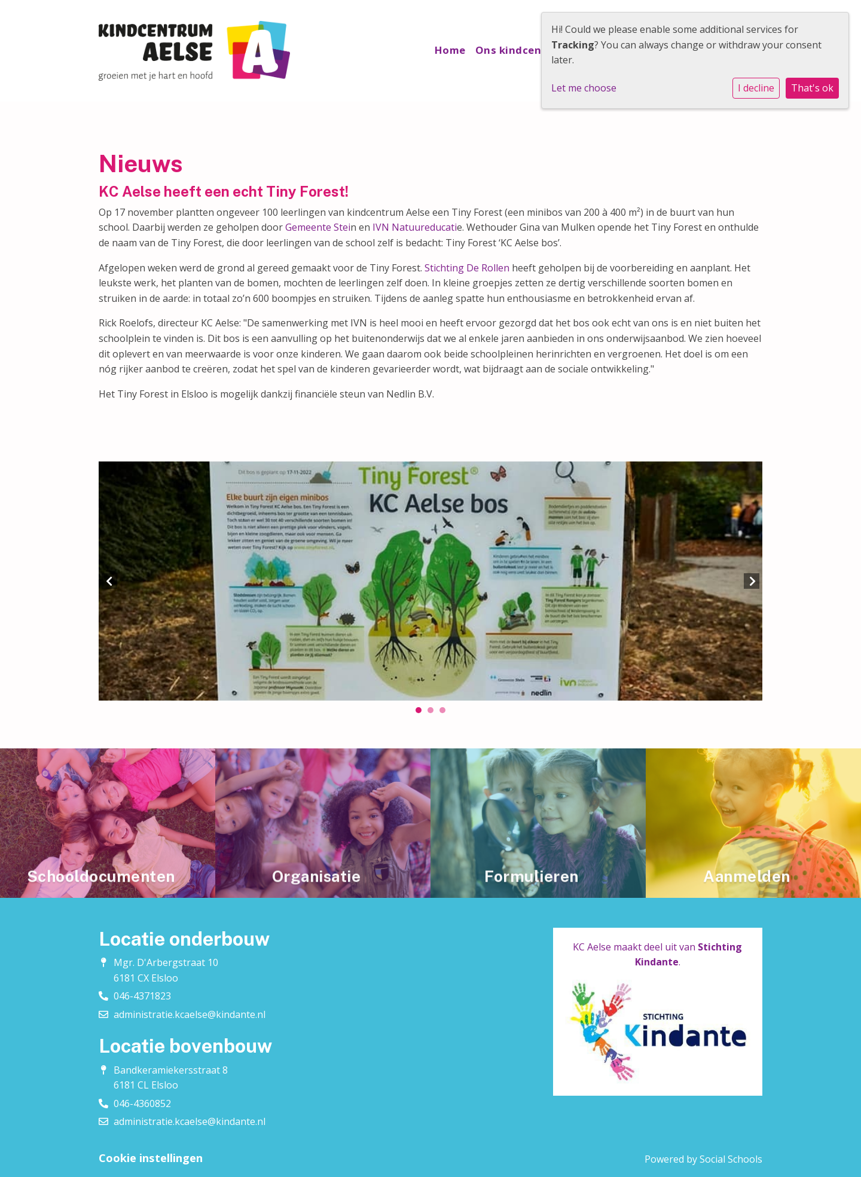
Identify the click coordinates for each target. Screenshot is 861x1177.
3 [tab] (445, 713)
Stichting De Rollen (467, 267)
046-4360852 (142, 1103)
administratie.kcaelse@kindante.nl (189, 1014)
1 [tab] (422, 713)
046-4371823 (142, 995)
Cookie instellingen (151, 1157)
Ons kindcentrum (522, 50)
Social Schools (731, 1159)
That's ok (812, 87)
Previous (109, 581)
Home (450, 50)
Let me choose (583, 87)
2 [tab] (433, 713)
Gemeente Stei (316, 227)
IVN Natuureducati (413, 227)
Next (751, 581)
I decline (756, 87)
